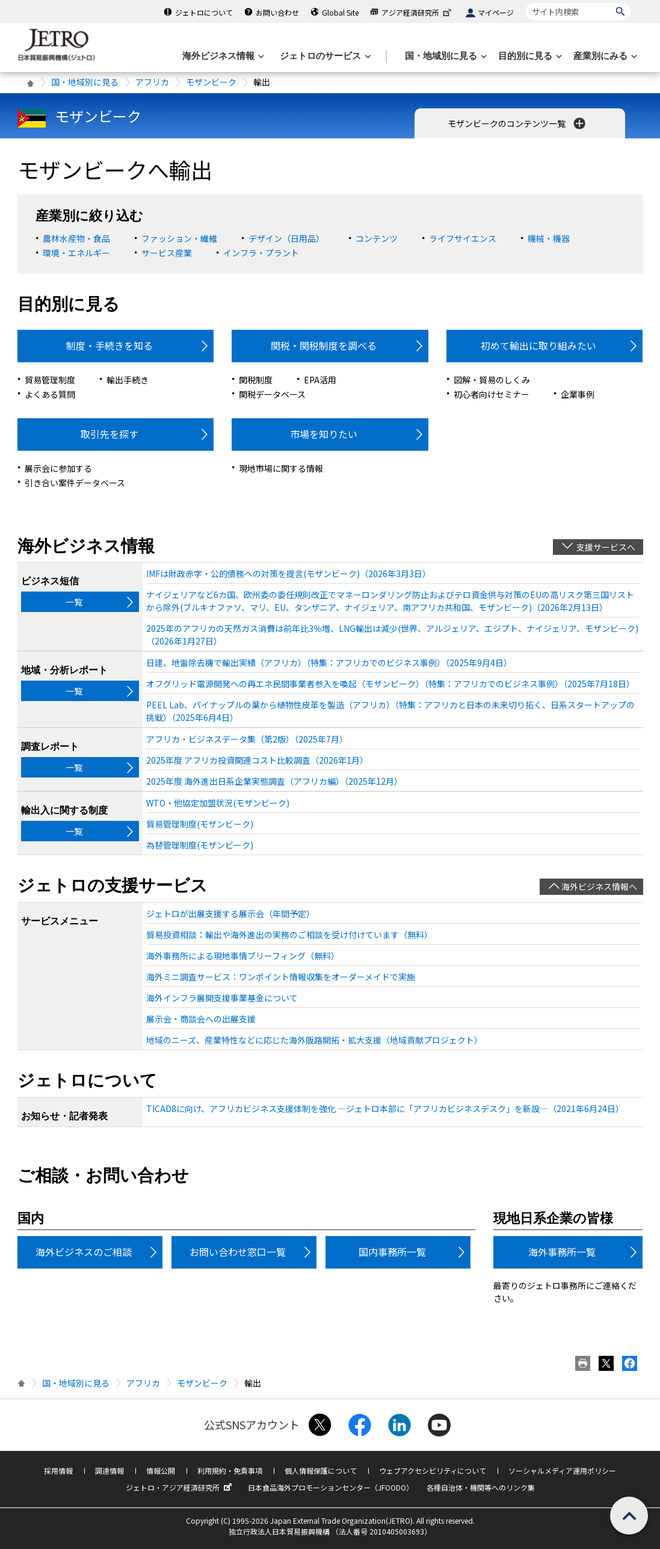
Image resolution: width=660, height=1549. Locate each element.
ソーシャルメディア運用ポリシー (562, 1470)
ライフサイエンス (462, 238)
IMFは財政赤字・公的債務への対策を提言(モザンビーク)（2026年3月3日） (288, 573)
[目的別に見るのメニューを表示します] (529, 56)
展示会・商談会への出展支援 (201, 1019)
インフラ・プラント (261, 253)
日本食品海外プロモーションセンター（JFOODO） (330, 1487)
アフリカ (152, 82)
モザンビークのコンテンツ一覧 (518, 123)
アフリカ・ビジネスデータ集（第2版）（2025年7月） (247, 739)
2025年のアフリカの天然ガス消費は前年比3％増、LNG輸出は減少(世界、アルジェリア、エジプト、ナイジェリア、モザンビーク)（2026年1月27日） (392, 634)
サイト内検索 (525, 2)
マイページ (496, 12)
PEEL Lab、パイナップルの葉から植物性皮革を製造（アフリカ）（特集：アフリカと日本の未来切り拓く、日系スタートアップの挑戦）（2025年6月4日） (390, 711)
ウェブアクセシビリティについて (432, 1470)
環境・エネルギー (76, 253)
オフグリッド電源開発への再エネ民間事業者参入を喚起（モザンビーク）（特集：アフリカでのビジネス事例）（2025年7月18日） (390, 684)
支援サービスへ (605, 547)
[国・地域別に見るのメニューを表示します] (444, 56)
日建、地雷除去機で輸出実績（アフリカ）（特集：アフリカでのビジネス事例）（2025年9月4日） (329, 663)
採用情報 (58, 1470)
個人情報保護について (321, 1470)
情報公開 (160, 1470)
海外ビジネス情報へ (599, 886)
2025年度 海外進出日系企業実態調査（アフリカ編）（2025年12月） (274, 781)
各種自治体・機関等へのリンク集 (481, 1487)
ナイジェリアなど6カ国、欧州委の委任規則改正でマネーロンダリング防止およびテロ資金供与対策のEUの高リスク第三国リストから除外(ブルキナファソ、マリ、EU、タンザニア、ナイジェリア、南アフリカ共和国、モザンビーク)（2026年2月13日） (390, 601)
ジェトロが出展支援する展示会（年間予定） (230, 913)
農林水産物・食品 (76, 238)
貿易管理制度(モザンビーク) (199, 824)
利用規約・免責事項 (229, 1470)
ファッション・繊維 (179, 238)
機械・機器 (549, 238)
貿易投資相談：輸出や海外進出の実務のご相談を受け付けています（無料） (289, 935)
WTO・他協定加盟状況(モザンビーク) (217, 803)
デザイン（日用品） (286, 238)
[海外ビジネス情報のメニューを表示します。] (222, 56)
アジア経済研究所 (417, 12)
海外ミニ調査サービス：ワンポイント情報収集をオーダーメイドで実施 (280, 977)
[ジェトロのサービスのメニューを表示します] (324, 56)
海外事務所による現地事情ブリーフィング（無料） (242, 956)
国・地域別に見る (85, 82)
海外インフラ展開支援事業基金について (222, 998)
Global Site (340, 12)
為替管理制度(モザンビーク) (199, 845)
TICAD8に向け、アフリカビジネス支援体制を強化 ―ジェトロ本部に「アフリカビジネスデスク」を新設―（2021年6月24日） (385, 1108)
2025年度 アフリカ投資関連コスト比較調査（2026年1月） (257, 760)
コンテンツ (377, 238)
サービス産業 (166, 253)
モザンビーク (211, 82)
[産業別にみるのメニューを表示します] (604, 56)
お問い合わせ (277, 12)
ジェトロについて (204, 12)
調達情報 (109, 1470)
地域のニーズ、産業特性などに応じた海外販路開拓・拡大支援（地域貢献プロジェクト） (314, 1040)
